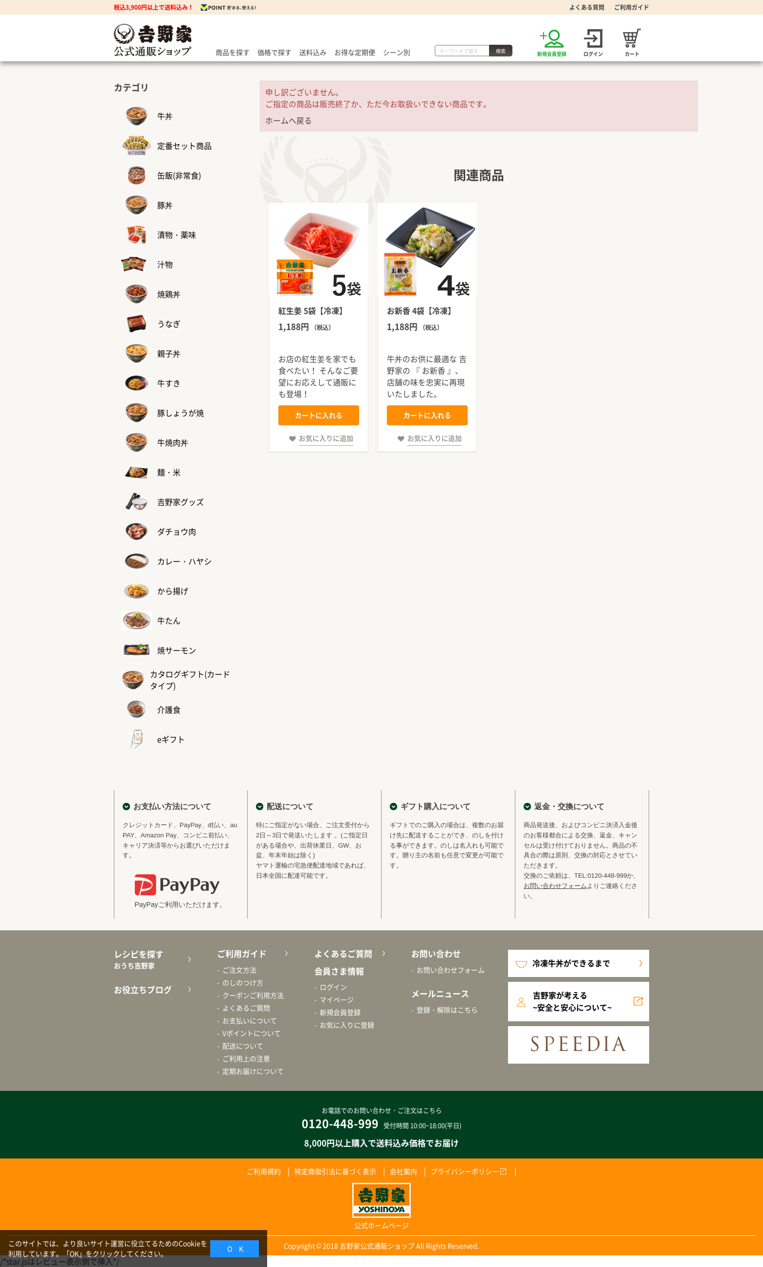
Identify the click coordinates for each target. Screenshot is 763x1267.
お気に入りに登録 (347, 1025)
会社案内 (403, 1171)
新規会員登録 (340, 1012)
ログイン (333, 987)
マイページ (337, 999)
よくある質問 (586, 7)
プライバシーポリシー (465, 1171)
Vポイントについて (251, 1033)
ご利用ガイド (631, 7)
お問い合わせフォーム (555, 885)
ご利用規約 (264, 1171)
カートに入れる (319, 415)
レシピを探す (151, 959)
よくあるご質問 (246, 1008)
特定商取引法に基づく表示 (335, 1171)
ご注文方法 (239, 970)
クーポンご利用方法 (253, 995)
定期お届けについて (253, 1071)
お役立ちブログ (143, 989)
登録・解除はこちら (447, 1009)
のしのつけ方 (242, 982)
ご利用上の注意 (246, 1058)
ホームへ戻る (288, 120)
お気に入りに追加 (326, 438)
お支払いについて (249, 1020)
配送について (242, 1045)
